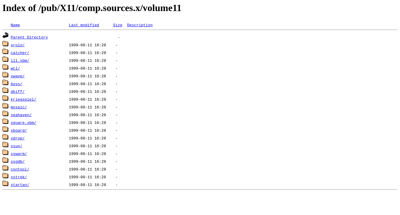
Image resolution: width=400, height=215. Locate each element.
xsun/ (16, 145)
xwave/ (18, 76)
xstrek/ (19, 176)
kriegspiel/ (23, 99)
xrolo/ (18, 44)
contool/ (20, 169)
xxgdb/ (18, 161)
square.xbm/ (23, 122)
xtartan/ (20, 184)
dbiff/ (18, 91)
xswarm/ (19, 153)
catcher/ (20, 52)
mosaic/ (19, 107)
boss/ (16, 83)
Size (117, 24)
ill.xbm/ (20, 60)
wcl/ (15, 68)
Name (15, 24)
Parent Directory (29, 37)
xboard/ (19, 130)
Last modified (84, 24)
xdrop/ (18, 138)
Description (140, 24)
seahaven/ (21, 114)
